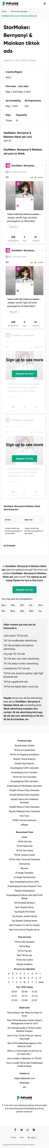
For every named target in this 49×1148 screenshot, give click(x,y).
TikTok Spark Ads (24, 846)
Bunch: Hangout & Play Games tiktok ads (6, 605)
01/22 (34, 991)
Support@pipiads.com (24, 1078)
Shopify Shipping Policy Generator (24, 811)
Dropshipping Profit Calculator (24, 781)
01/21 (14, 996)
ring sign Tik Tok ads (14, 653)
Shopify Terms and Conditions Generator (24, 801)
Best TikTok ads (24, 955)
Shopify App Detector (24, 763)
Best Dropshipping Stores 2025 (24, 882)
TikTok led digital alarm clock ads (21, 686)
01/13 (24, 996)
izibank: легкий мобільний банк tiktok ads (15, 605)
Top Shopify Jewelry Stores (24, 916)
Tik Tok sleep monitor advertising (21, 663)
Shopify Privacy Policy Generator (24, 790)
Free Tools (24, 816)
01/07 (34, 1000)
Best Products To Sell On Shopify (24, 925)
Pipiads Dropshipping (24, 890)
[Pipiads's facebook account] (15, 1130)
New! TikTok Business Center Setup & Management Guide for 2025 (24, 1022)
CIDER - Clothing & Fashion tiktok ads (24, 605)
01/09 (14, 1000)
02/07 (14, 991)
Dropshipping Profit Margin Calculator (24, 786)
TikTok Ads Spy (24, 841)
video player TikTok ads (16, 635)
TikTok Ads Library (24, 850)
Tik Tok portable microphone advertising (18, 647)
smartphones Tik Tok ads (17, 668)
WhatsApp (24, 1083)
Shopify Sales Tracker (24, 745)
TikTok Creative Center (24, 855)
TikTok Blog (24, 946)
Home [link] (4, 11)
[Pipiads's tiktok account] (28, 1130)
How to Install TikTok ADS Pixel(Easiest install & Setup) (24, 1064)
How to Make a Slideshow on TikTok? (24, 1058)
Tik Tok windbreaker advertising (20, 640)
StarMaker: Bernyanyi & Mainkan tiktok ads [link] (19, 16)
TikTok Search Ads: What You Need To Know (24, 1014)
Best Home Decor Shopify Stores (24, 929)
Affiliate (24, 825)
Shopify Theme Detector (24, 759)
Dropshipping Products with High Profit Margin (24, 897)
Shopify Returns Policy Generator (24, 807)
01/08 (24, 1000)
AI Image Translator (24, 873)
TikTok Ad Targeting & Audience (24, 754)
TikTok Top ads (24, 951)
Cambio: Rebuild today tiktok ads (42, 611)
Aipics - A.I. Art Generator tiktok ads (24, 611)
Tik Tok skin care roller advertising (21, 658)
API (24, 1087)
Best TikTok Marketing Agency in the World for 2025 (24, 1045)
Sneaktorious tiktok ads (42, 605)
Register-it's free (24, 373)
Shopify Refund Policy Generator (24, 795)
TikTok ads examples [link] (19, 11)
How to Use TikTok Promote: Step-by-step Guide (24, 1037)
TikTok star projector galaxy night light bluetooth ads (23, 675)
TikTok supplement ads (16, 681)
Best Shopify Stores (24, 907)
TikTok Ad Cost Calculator (24, 777)
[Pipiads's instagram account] (34, 1130)
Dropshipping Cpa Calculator (24, 772)
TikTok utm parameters (24, 750)
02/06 (24, 991)
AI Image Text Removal (24, 877)
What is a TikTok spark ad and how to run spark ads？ (24, 1052)
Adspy (24, 837)
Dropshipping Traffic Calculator (24, 768)
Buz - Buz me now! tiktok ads (15, 611)
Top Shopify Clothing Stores (24, 920)
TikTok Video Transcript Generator (24, 859)
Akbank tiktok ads (33, 611)
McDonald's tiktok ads (6, 611)
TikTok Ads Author (24, 960)
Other (40, 982)
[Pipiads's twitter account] (21, 1130)
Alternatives (24, 864)
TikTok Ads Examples (24, 942)
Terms (22, 1137)
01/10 (34, 996)
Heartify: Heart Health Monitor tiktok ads (33, 605)
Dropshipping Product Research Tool (24, 886)
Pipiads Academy (24, 964)
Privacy (13, 1137)
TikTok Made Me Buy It (24, 903)
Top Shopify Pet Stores (24, 912)
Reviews (24, 868)
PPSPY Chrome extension (24, 820)
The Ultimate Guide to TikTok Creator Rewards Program (24, 1029)
